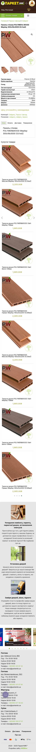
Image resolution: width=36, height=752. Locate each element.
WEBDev (24, 748)
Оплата (7, 731)
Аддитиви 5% (30, 83)
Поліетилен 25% (29, 86)
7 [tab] (27, 648)
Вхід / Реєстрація (7, 10)
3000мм (32, 104)
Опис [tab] (4, 123)
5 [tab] (21, 648)
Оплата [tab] (10, 123)
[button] (14, 496)
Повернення (26, 731)
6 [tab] (24, 648)
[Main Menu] (28, 15)
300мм (32, 102)
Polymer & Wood (29, 79)
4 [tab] (18, 648)
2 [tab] (12, 648)
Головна (4, 21)
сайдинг (12, 117)
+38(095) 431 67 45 (15, 666)
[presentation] (2, 218)
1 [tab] (9, 648)
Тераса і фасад (14, 21)
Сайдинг (25, 21)
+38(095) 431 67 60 (15, 684)
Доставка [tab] (18, 123)
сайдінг (18, 117)
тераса (24, 117)
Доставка (16, 731)
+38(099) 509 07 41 (15, 721)
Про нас (18, 735)
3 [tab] (15, 648)
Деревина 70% (30, 84)
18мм (33, 100)
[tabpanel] (18, 637)
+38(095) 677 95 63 (15, 703)
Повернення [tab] (27, 123)
